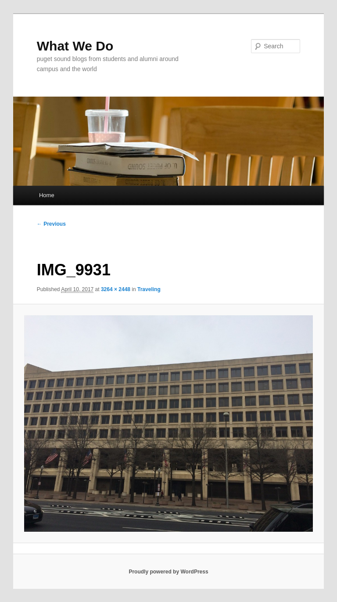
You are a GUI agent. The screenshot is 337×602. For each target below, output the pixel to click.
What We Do (75, 46)
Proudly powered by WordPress (168, 572)
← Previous (51, 224)
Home (46, 195)
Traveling (149, 289)
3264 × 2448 (115, 289)
